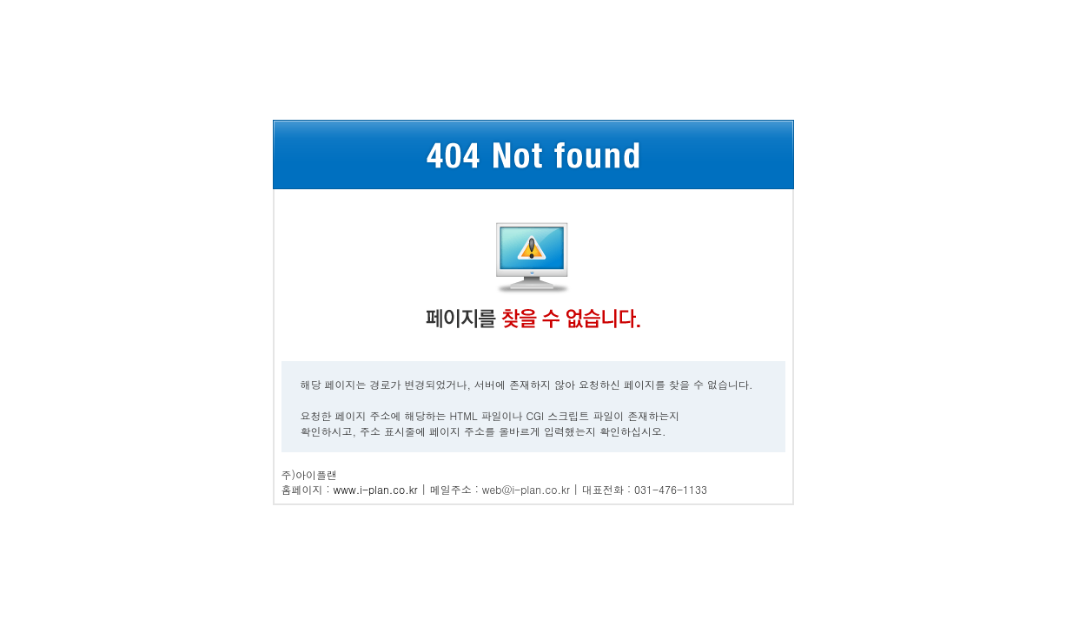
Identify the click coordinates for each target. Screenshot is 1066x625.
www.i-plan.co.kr (376, 489)
